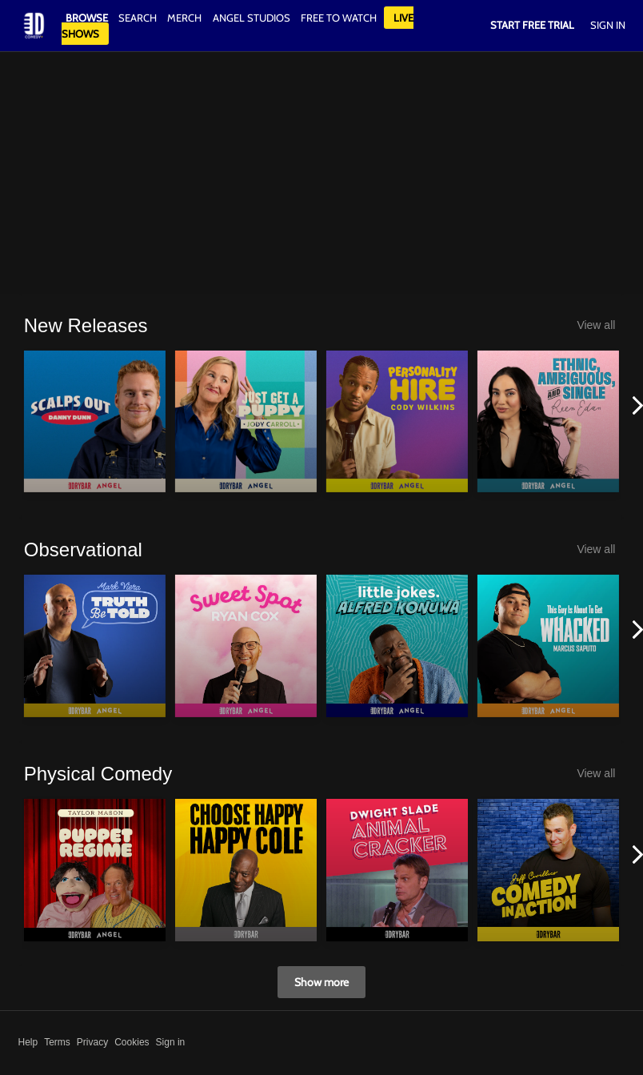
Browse (88, 17)
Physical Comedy (98, 773)
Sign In (607, 24)
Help (28, 1042)
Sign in (171, 1042)
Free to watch (339, 17)
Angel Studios (251, 17)
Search (138, 17)
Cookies (131, 1042)
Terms (57, 1042)
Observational (83, 549)
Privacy (92, 1042)
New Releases (86, 325)
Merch (184, 17)
